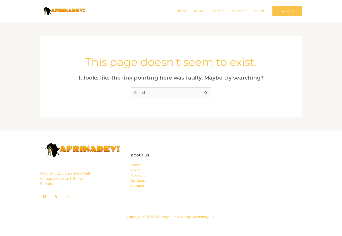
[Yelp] (56, 197)
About (199, 11)
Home (181, 11)
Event (259, 11)
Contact (240, 11)
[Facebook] (44, 197)
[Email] (67, 197)
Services (219, 11)
